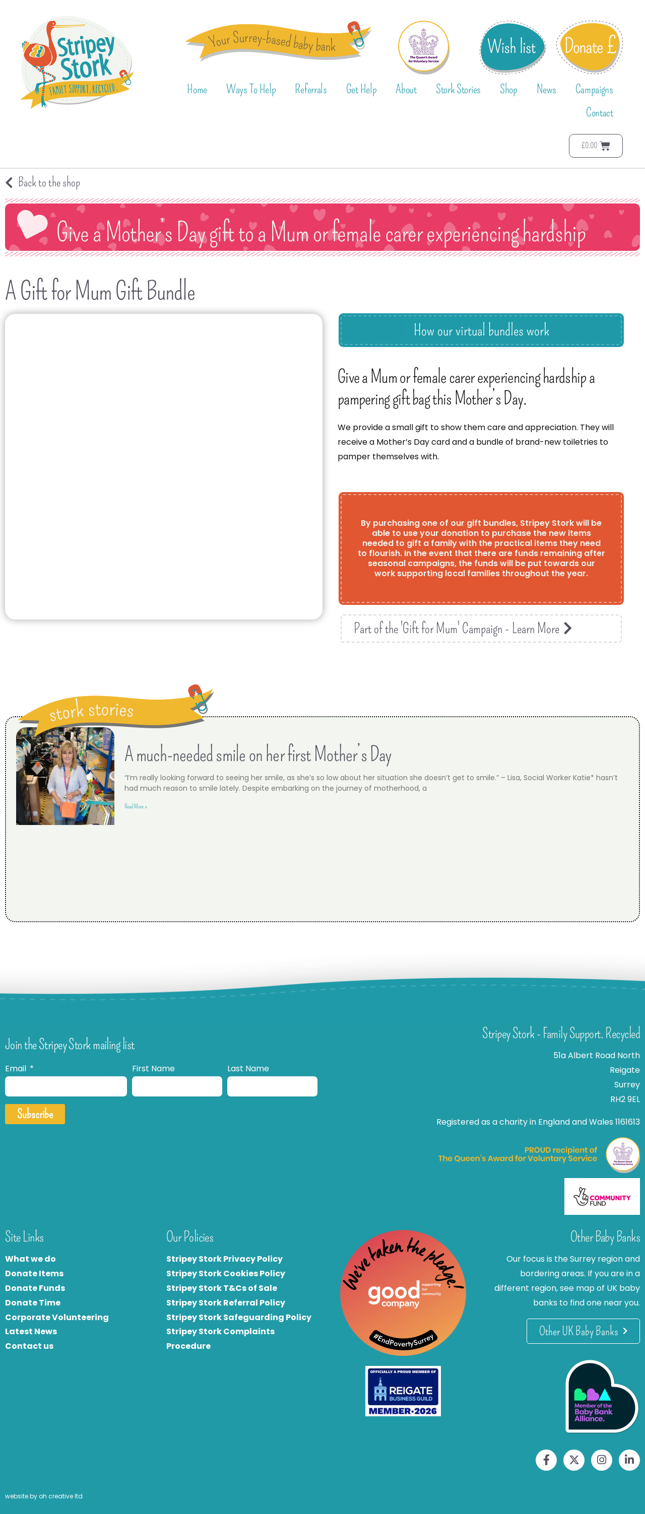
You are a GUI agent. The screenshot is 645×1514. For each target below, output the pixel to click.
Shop (509, 89)
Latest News (31, 1331)
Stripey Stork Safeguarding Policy (238, 1317)
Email (16, 1068)
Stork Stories (458, 89)
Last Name (248, 1068)
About (406, 89)
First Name (153, 1068)
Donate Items (34, 1273)
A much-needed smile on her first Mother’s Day (258, 754)
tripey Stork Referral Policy (228, 1303)
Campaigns (594, 89)
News (546, 89)
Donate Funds (35, 1288)
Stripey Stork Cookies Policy (225, 1273)
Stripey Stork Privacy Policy (224, 1259)
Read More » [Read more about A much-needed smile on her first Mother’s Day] (135, 806)
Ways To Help (251, 89)
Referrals (311, 89)
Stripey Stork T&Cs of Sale (221, 1288)
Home (197, 89)
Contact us (29, 1346)
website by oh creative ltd (44, 1496)
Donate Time (32, 1303)
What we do (30, 1259)
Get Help (361, 89)
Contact (599, 112)
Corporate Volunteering (57, 1317)
